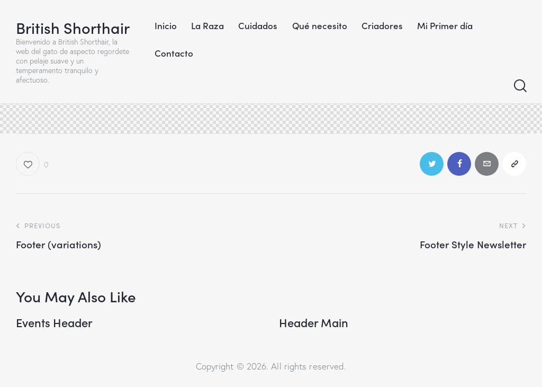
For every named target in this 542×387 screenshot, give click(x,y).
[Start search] (519, 86)
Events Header (54, 322)
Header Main (313, 322)
